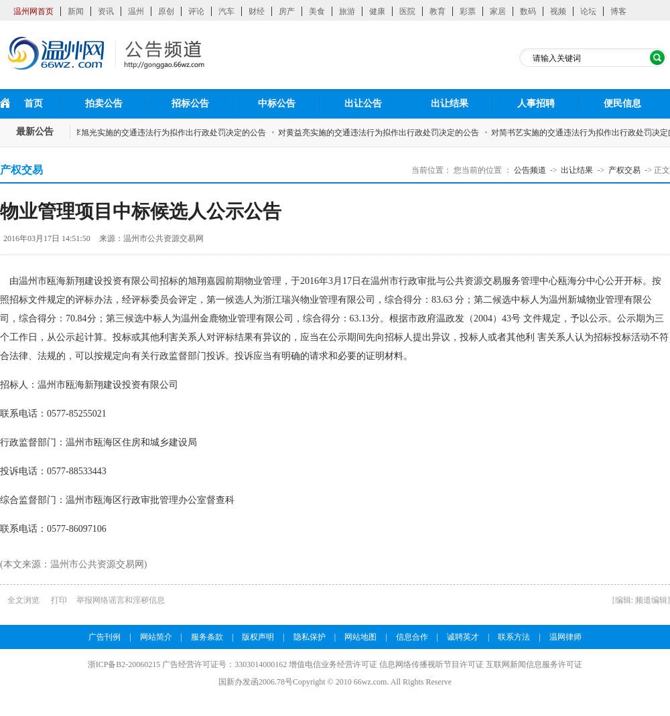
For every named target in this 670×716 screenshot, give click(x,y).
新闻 (76, 11)
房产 (287, 11)
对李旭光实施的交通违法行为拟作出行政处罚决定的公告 (168, 132)
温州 (136, 11)
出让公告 (363, 103)
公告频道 (530, 170)
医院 (407, 11)
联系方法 (514, 637)
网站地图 (360, 637)
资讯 (106, 11)
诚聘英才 (463, 637)
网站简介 (156, 637)
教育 (437, 11)
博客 (618, 11)
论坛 (588, 11)
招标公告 (190, 103)
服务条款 (207, 637)
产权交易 (624, 170)
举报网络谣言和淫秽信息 (120, 600)
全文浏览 (23, 600)
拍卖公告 (104, 103)
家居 (498, 11)
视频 (558, 11)
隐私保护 (309, 637)
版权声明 (258, 637)
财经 (257, 11)
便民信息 (622, 103)
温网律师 (565, 637)
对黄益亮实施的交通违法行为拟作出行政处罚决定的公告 (381, 132)
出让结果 (449, 103)
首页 (33, 103)
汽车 (226, 11)
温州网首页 (33, 11)
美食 (317, 11)
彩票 (468, 11)
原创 (166, 11)
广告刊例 (104, 637)
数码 (528, 11)
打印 (59, 600)
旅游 (347, 11)
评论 (196, 11)
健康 (377, 11)
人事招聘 (536, 103)
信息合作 (412, 637)
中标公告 (276, 103)
